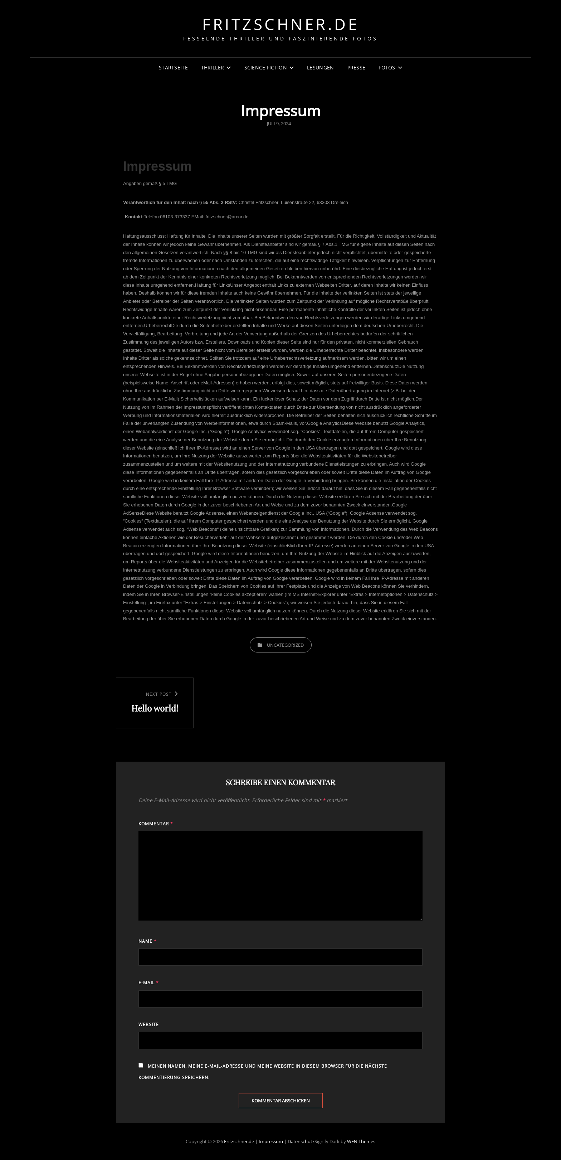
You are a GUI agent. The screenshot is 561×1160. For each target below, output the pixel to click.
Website (148, 1024)
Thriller (212, 67)
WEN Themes (361, 1141)
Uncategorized (285, 645)
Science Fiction (265, 67)
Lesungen (320, 67)
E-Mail (148, 983)
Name (147, 941)
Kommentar (155, 824)
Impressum (271, 1141)
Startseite (173, 67)
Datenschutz (301, 1141)
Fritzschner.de (280, 24)
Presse (356, 67)
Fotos (387, 67)
